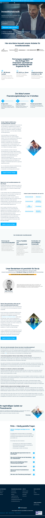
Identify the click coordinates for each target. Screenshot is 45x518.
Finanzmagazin (25, 492)
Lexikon (35, 492)
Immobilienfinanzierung (15, 501)
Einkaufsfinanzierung (15, 497)
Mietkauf (12, 494)
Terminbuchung (36, 494)
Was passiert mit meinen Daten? (18, 466)
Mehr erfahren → (30, 0)
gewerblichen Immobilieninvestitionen (9, 316)
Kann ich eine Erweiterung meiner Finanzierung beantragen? (18, 462)
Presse (1, 492)
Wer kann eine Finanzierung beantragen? (20, 474)
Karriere (1, 494)
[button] (15, 3)
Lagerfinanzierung (14, 496)
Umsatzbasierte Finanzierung (16, 499)
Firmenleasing (13, 492)
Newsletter (25, 494)
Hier (6, 353)
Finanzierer (25, 496)
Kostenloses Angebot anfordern (10, 27)
